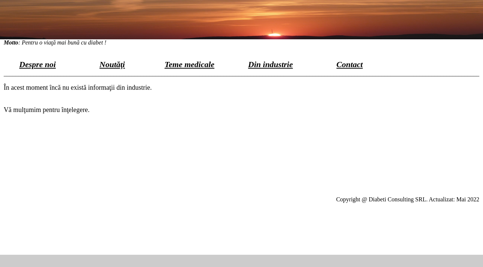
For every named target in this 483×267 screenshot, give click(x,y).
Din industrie (270, 64)
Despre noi (37, 64)
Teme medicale (189, 64)
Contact (350, 64)
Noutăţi (112, 64)
